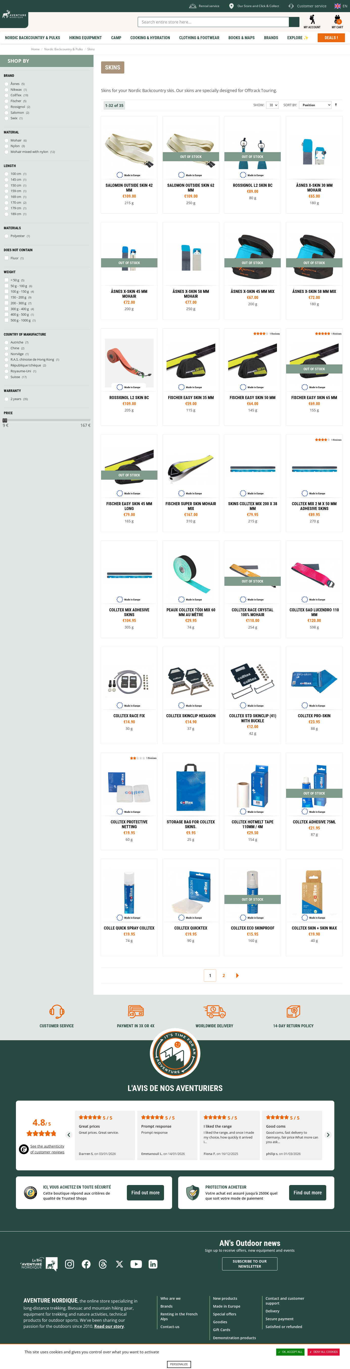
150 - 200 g (18, 297)
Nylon (15, 146)
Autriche (17, 342)
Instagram (69, 1264)
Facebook (86, 1264)
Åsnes (15, 83)
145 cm (16, 179)
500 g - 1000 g (21, 320)
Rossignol (18, 106)
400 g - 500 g (20, 314)
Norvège (17, 354)
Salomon (17, 112)
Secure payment (280, 1318)
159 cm (16, 191)
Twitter (119, 1264)
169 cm (16, 196)
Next (237, 975)
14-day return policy (293, 1026)
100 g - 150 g (20, 291)
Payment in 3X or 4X (135, 1026)
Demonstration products (234, 1337)
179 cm (16, 208)
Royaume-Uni (21, 371)
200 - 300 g (18, 303)
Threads (103, 1264)
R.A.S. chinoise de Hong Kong (32, 359)
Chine (15, 348)
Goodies (220, 1321)
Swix (14, 118)
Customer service (57, 1026)
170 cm (16, 202)
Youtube (136, 1264)
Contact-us (169, 1326)
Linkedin (153, 1264)
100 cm (16, 173)
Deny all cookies (324, 1352)
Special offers (224, 1314)
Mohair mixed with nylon (29, 151)
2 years (16, 399)
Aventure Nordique (51, 1300)
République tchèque (26, 365)
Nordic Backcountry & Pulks (63, 49)
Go (294, 22)
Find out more (145, 1193)
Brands (166, 1306)
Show (258, 105)
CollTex (16, 95)
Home (35, 49)
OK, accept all (290, 1352)
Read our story (109, 1326)
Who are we (170, 1298)
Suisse (15, 377)
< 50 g (15, 280)
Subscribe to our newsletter (250, 1264)
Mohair (16, 140)
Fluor (14, 258)
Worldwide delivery (214, 1026)
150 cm (16, 185)
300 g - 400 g (20, 309)
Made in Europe (226, 1306)
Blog (39, 1264)
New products (225, 1298)
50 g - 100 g (19, 286)
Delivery (272, 1311)
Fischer (16, 101)
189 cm (16, 214)
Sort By (290, 105)
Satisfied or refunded (284, 1326)
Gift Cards (221, 1329)
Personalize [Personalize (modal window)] (179, 1364)
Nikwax (16, 89)
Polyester (18, 236)
